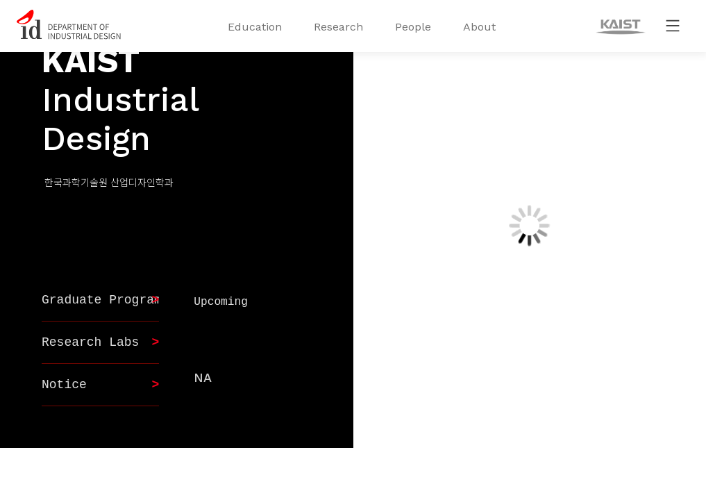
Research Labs (90, 342)
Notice (64, 385)
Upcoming (221, 302)
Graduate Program (102, 300)
